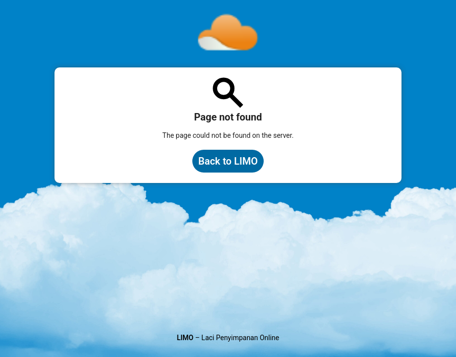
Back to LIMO (228, 161)
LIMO (185, 338)
